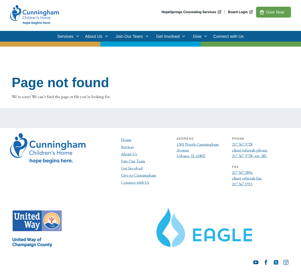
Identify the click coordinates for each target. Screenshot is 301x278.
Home (126, 139)
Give (199, 36)
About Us (95, 36)
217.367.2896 (243, 173)
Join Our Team (131, 36)
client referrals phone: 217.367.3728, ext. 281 (250, 153)
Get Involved (169, 36)
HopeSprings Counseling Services (189, 12)
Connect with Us (228, 36)
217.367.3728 (243, 144)
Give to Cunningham (138, 175)
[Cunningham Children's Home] (35, 15)
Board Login (238, 12)
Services (67, 36)
